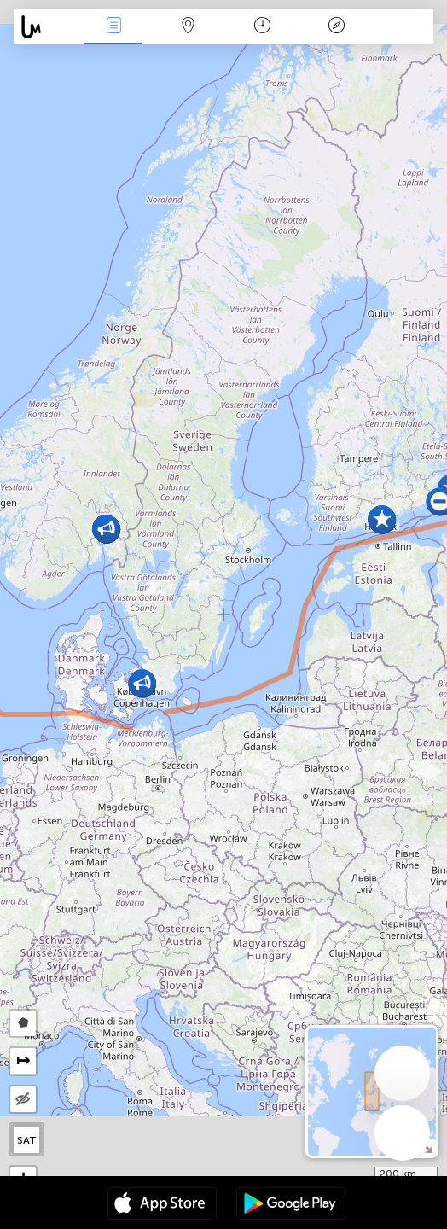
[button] (142, 683)
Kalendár (262, 27)
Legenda (336, 27)
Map (187, 27)
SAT (27, 1140)
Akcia (113, 27)
